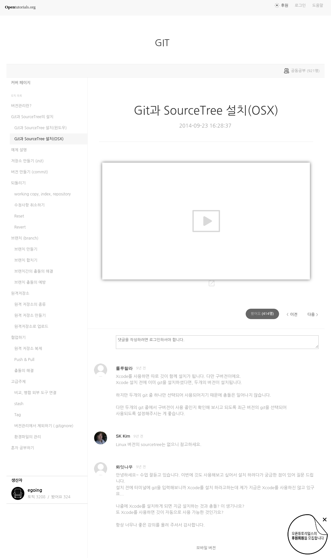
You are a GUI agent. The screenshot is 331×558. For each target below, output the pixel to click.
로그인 (300, 5)
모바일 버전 (206, 548)
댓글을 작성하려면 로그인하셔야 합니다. (217, 342)
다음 (311, 314)
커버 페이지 (21, 83)
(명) (262, 314)
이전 (294, 314)
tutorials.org (20, 7)
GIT (165, 42)
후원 (284, 5)
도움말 (317, 5)
